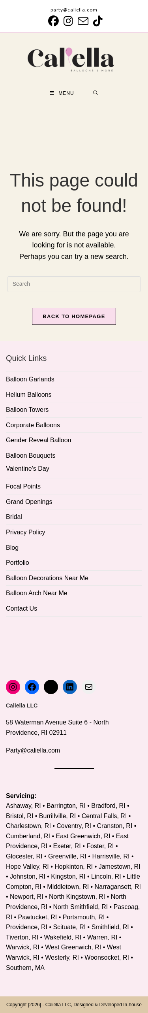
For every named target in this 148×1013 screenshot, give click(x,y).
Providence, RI (26, 927)
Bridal (14, 516)
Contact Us (21, 608)
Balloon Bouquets (30, 455)
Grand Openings (29, 501)
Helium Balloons (29, 394)
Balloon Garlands (30, 379)
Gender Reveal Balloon (38, 440)
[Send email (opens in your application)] (83, 21)
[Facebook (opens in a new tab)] (53, 21)
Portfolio (17, 562)
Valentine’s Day (27, 468)
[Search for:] (95, 93)
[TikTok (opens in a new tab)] (97, 21)
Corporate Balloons (33, 425)
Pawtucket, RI (37, 917)
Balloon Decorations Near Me (47, 578)
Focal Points (23, 486)
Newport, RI (26, 896)
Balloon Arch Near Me (36, 593)
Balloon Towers (27, 409)
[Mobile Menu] (62, 93)
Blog (12, 547)
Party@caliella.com (33, 750)
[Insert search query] (74, 284)
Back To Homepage (74, 316)
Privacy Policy (25, 532)
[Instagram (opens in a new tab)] (68, 21)
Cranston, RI (115, 825)
